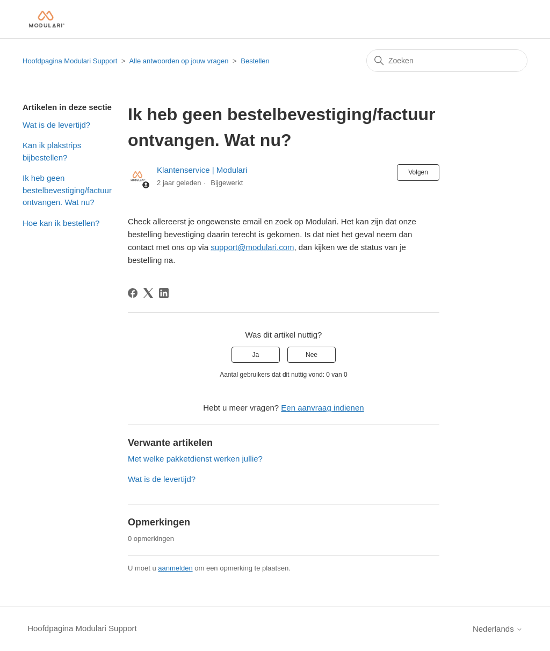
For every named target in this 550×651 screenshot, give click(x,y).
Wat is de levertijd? (56, 124)
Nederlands (498, 628)
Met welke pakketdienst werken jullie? (195, 458)
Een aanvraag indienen (322, 407)
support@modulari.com (252, 247)
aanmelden (175, 568)
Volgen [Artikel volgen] (418, 172)
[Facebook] (133, 293)
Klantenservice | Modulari (202, 169)
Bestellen (255, 61)
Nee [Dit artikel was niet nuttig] (311, 355)
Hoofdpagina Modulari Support (70, 61)
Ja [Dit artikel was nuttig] (255, 355)
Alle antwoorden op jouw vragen (178, 61)
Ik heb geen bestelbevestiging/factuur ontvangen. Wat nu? (67, 190)
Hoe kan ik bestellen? (61, 223)
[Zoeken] (447, 60)
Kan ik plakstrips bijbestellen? (52, 151)
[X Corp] (148, 293)
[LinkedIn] (164, 293)
